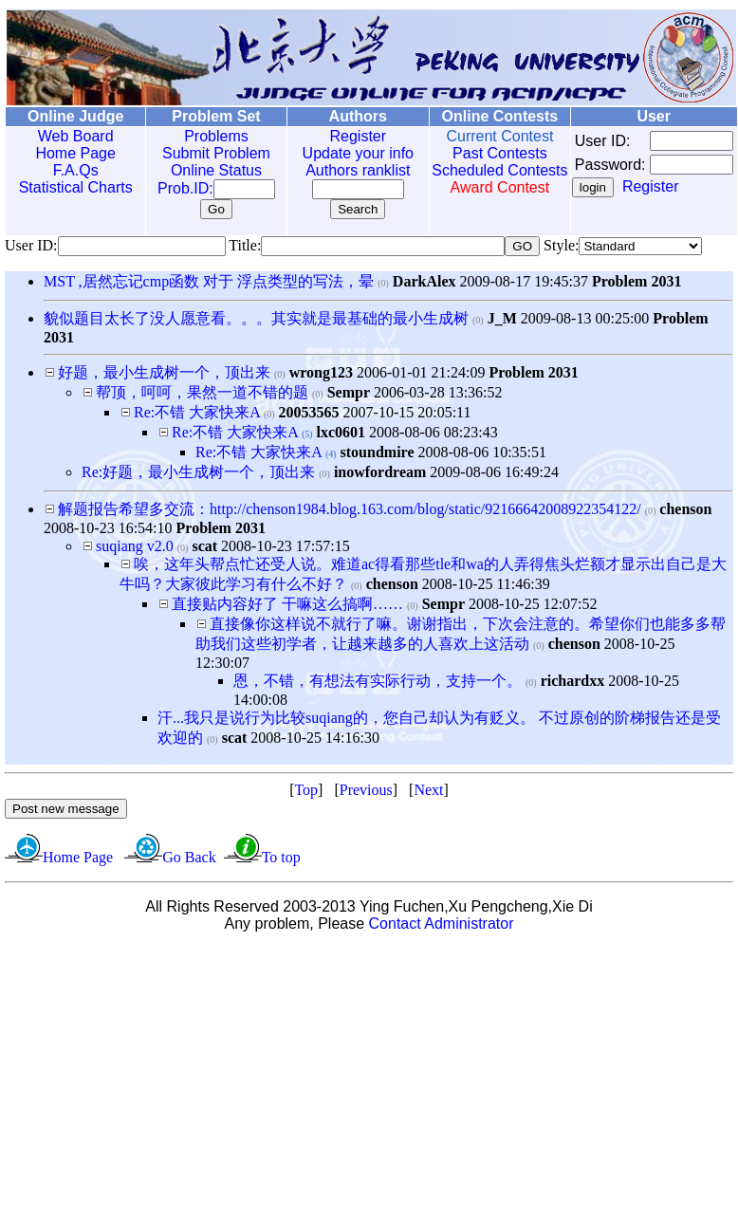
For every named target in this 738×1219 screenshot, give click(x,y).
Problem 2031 (636, 281)
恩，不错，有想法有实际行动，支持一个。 (377, 681)
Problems (203, 136)
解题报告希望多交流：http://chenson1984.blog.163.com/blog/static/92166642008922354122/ (351, 509)
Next (428, 790)
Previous (366, 790)
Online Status (203, 170)
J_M (502, 318)
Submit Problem (203, 153)
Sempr (348, 392)
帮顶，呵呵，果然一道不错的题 (202, 392)
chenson (685, 509)
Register (337, 136)
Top (306, 790)
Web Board (71, 136)
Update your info (337, 153)
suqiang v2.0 (135, 546)
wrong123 (321, 372)
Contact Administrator (441, 923)
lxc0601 (341, 432)
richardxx (573, 681)
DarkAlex (424, 281)
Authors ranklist (338, 170)
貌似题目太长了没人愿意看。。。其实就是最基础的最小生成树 (256, 318)
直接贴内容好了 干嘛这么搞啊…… (287, 604)
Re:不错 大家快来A (197, 412)
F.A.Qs (71, 170)
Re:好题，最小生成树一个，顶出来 (198, 472)
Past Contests (472, 153)
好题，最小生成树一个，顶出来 (164, 372)
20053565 (309, 412)
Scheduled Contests (472, 178)
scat (204, 546)
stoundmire (378, 452)
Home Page (71, 153)
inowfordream (380, 472)
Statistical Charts (71, 187)
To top (281, 857)
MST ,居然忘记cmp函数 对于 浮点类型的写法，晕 (209, 281)
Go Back (188, 857)
